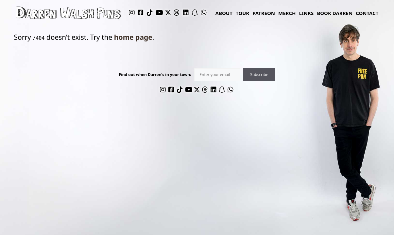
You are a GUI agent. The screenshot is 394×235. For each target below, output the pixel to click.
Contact (367, 13)
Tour (242, 13)
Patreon (263, 13)
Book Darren (334, 13)
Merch (287, 13)
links (306, 13)
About (223, 13)
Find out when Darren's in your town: (155, 74)
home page (133, 37)
